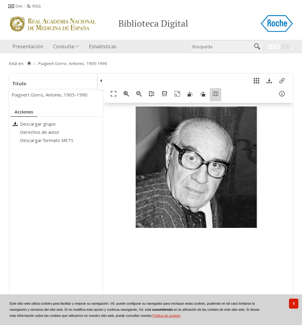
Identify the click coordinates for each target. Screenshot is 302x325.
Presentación (27, 46)
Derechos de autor (39, 132)
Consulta (63, 46)
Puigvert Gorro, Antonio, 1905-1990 (49, 95)
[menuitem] (29, 46)
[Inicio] (29, 63)
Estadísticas (103, 46)
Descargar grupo (38, 124)
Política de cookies (166, 315)
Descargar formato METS (46, 140)
